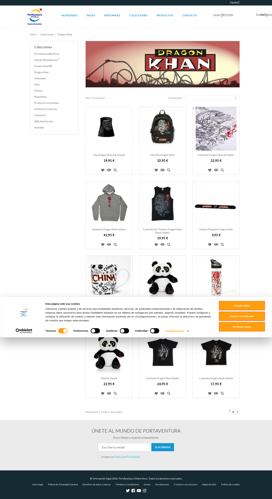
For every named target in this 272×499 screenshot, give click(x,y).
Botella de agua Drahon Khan (216, 303)
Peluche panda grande (162, 303)
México (38, 90)
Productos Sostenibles (46, 102)
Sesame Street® (43, 66)
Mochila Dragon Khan (162, 154)
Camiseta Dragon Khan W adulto (216, 154)
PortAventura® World (46, 53)
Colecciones (138, 15)
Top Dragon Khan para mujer (109, 154)
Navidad (39, 127)
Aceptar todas (242, 467)
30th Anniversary (43, 121)
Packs (91, 15)
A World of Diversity (45, 108)
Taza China (109, 303)
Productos (165, 15)
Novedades (70, 15)
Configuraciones (175, 492)
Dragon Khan (41, 72)
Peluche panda (109, 378)
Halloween (40, 78)
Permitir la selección (242, 478)
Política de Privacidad (127, 456)
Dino (37, 84)
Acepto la (119, 456)
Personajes (112, 15)
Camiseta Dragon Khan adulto (162, 378)
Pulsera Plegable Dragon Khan (216, 229)
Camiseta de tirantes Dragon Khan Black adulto (162, 231)
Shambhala (40, 96)
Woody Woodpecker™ (46, 59)
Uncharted (40, 115)
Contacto (189, 15)
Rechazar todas (242, 488)
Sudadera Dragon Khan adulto (109, 229)
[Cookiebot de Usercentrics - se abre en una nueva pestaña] (24, 492)
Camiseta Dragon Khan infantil (216, 378)
